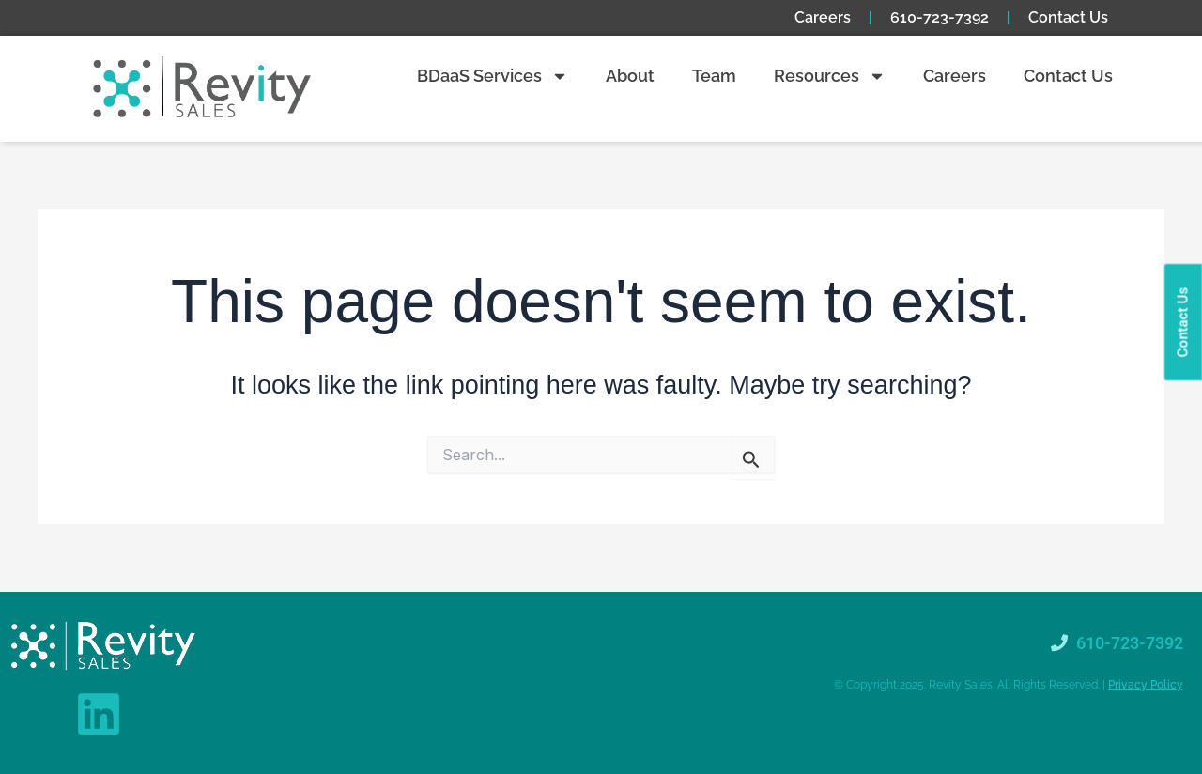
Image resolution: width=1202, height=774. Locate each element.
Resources (830, 76)
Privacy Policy (1145, 684)
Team (714, 75)
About (630, 75)
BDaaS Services (492, 76)
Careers (822, 17)
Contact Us (1068, 17)
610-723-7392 (939, 17)
